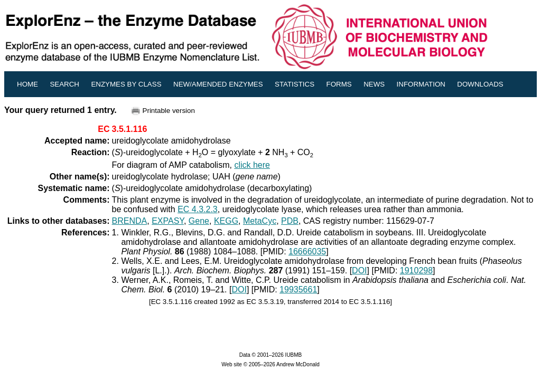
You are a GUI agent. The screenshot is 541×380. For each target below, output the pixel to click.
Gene (199, 220)
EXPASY (168, 220)
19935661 (298, 289)
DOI (359, 270)
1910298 (416, 270)
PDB (290, 220)
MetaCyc (259, 220)
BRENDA (129, 220)
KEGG (226, 220)
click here (252, 164)
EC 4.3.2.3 (198, 209)
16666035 (307, 251)
